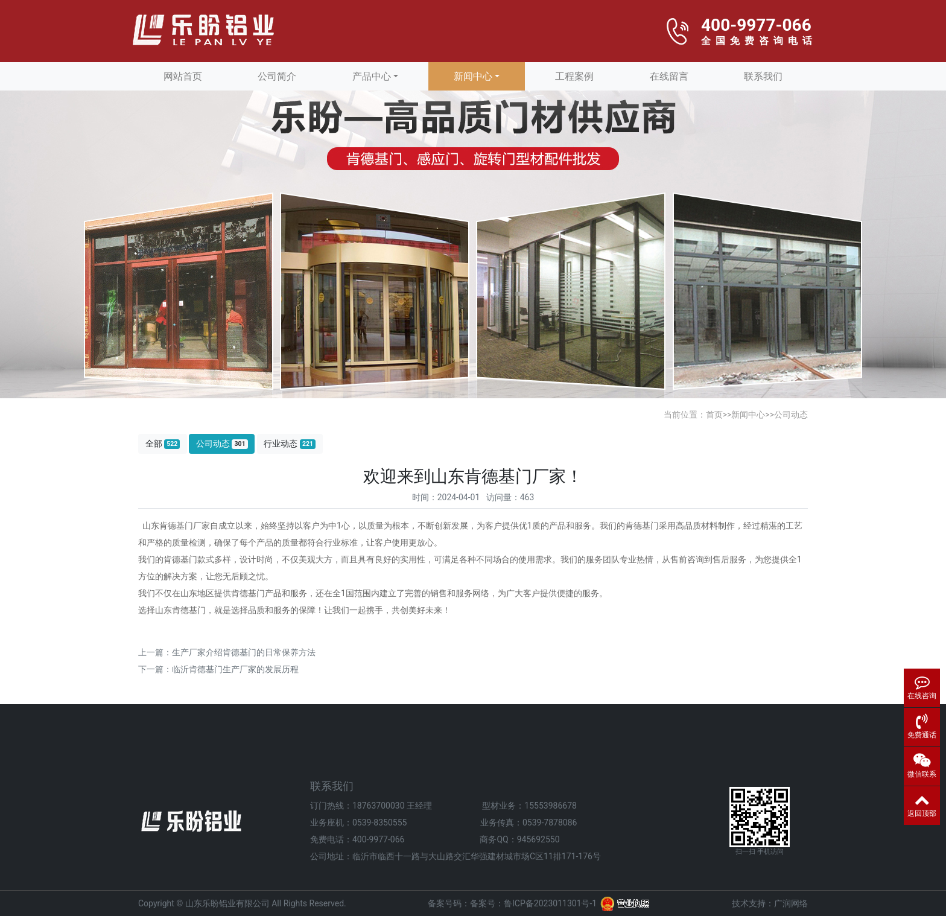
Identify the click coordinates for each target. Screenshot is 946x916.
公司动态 (791, 414)
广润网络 (791, 903)
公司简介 (277, 76)
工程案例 (574, 76)
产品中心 (371, 76)
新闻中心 (473, 76)
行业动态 (290, 444)
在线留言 (669, 76)
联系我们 (763, 76)
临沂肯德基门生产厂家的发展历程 (235, 669)
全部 (162, 444)
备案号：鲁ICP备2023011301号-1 (533, 903)
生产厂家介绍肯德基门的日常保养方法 (244, 652)
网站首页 (182, 76)
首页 (714, 414)
